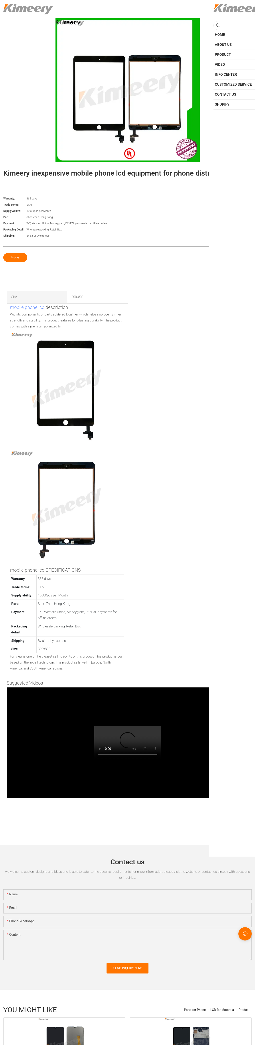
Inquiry (15, 257)
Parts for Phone (195, 1010)
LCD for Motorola (222, 1010)
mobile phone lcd (27, 307)
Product (244, 1010)
